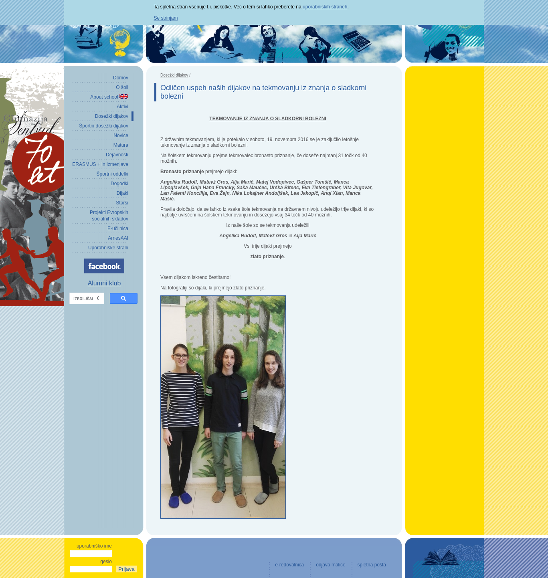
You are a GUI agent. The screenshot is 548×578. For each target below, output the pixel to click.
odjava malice (330, 565)
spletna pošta (372, 565)
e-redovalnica (289, 565)
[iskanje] (86, 298)
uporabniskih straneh (325, 7)
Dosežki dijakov (174, 75)
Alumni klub (104, 283)
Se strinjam (166, 18)
